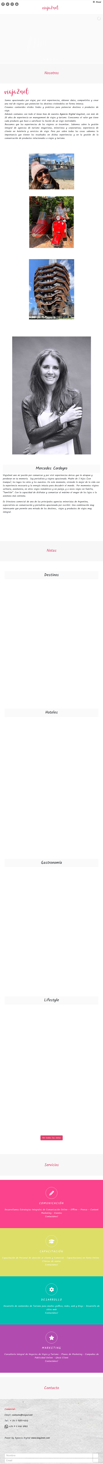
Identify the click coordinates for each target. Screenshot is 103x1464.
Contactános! (51, 1216)
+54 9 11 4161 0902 (18, 1426)
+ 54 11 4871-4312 (19, 1421)
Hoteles (51, 712)
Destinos (51, 575)
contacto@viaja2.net (22, 1415)
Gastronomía (51, 862)
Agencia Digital (67, 114)
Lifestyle (51, 1000)
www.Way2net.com (40, 1438)
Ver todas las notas (51, 1137)
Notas (52, 550)
